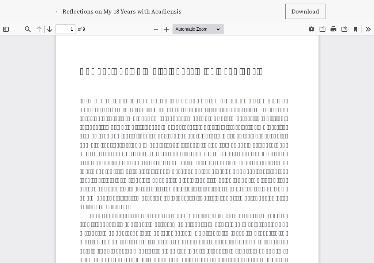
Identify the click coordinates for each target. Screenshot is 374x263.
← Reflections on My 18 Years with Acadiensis (118, 11)
